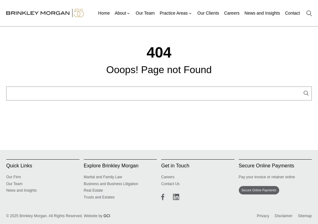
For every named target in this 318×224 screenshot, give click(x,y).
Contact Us (170, 184)
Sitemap (305, 216)
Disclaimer (284, 216)
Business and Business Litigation (111, 184)
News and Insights (262, 13)
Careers (232, 13)
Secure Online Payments (259, 190)
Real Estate (93, 190)
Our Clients (208, 13)
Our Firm (13, 177)
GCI (106, 216)
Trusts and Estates (99, 197)
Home (104, 13)
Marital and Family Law (103, 177)
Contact (292, 13)
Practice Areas (174, 13)
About (120, 13)
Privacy (263, 216)
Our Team (145, 13)
